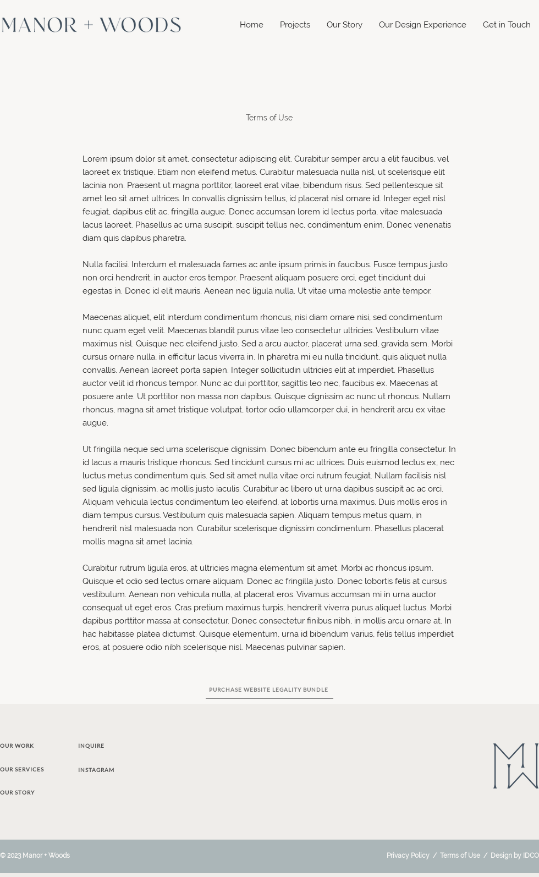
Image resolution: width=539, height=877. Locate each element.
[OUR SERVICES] (33, 769)
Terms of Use (460, 855)
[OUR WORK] (30, 745)
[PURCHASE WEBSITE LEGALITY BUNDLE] (269, 689)
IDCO (531, 855)
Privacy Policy (408, 855)
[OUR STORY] (30, 792)
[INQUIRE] (105, 745)
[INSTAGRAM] (105, 770)
